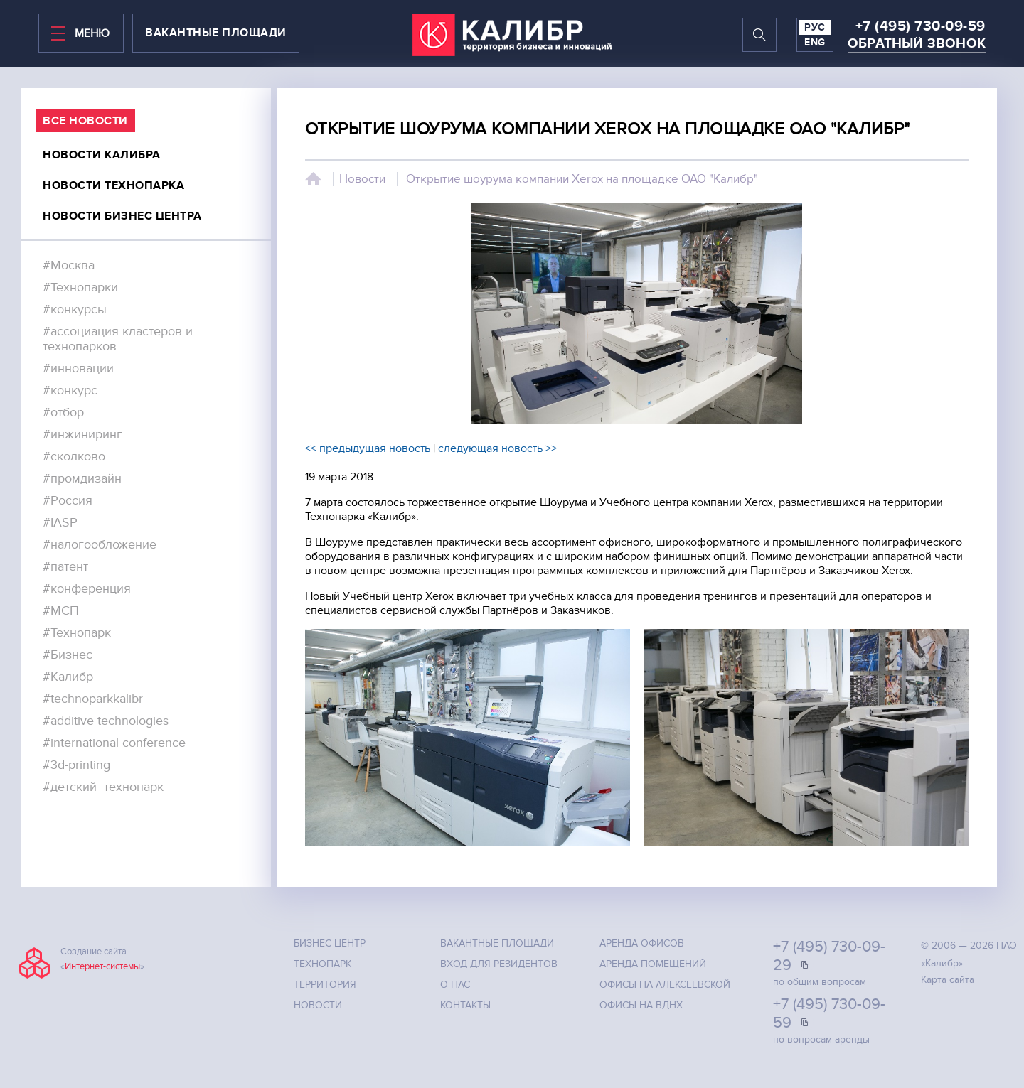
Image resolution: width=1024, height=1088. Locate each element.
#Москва (69, 265)
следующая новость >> (497, 448)
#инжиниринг (82, 434)
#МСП (61, 610)
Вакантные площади (497, 943)
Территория (325, 985)
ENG (815, 42)
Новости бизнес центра (122, 216)
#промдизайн (82, 478)
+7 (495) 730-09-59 (920, 26)
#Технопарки (80, 287)
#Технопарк (77, 632)
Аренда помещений (652, 964)
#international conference (114, 743)
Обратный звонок (917, 44)
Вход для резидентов (499, 964)
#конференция (87, 588)
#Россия (67, 500)
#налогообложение (99, 544)
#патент (65, 566)
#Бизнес (67, 654)
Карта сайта (947, 980)
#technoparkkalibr (93, 698)
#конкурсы (75, 309)
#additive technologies (106, 720)
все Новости (85, 121)
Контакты (465, 1005)
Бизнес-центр (330, 943)
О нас (455, 985)
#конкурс (70, 390)
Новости (362, 179)
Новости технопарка (113, 185)
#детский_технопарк (103, 787)
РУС (815, 27)
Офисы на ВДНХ (641, 1005)
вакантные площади (216, 33)
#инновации (78, 368)
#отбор (63, 412)
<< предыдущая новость (367, 448)
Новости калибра (102, 155)
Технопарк (322, 964)
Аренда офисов (641, 943)
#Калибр (68, 676)
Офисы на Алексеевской (664, 985)
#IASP (60, 522)
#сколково (74, 456)
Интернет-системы (102, 966)
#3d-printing (76, 765)
